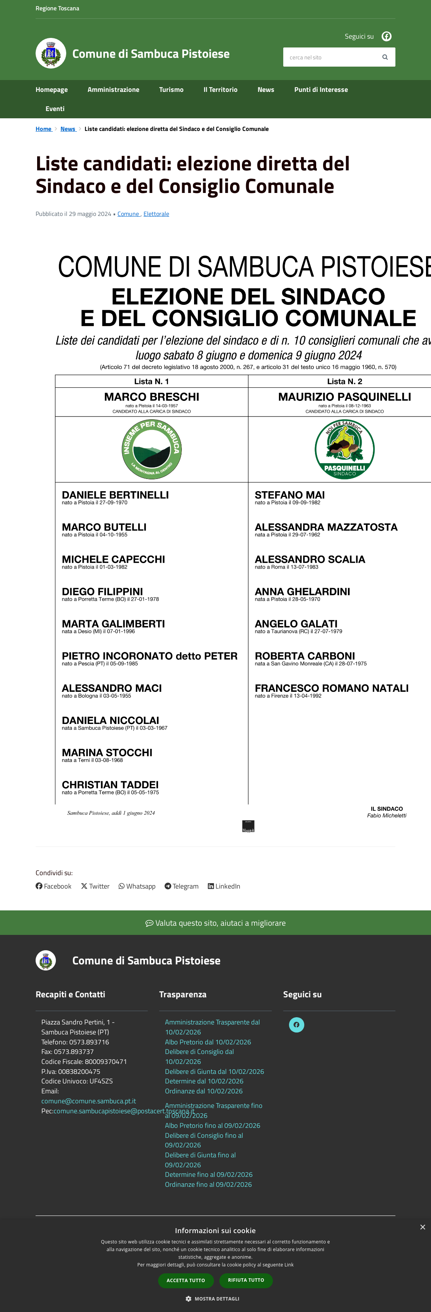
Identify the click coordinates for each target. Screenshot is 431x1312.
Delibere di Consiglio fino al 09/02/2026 (204, 1140)
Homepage (52, 89)
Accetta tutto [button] (186, 1280)
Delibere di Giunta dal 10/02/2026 (214, 1071)
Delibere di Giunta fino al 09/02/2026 (200, 1160)
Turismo (171, 89)
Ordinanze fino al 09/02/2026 (208, 1184)
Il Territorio (221, 89)
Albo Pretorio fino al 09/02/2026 (212, 1125)
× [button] (422, 1227)
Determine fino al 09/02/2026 (209, 1174)
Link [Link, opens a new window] (289, 1264)
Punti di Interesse (321, 89)
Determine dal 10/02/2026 (204, 1081)
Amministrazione (113, 89)
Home (44, 128)
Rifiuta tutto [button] (246, 1280)
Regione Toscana (57, 8)
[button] (215, 1298)
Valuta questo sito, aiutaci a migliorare (215, 923)
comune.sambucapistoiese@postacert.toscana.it (124, 1111)
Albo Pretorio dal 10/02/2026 (208, 1042)
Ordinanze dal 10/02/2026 (204, 1091)
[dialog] (215, 1265)
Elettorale (156, 213)
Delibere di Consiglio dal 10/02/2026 (199, 1056)
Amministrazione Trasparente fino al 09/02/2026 (214, 1110)
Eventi (55, 108)
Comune (129, 213)
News (266, 89)
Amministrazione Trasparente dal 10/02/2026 (212, 1027)
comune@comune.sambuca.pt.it (88, 1101)
